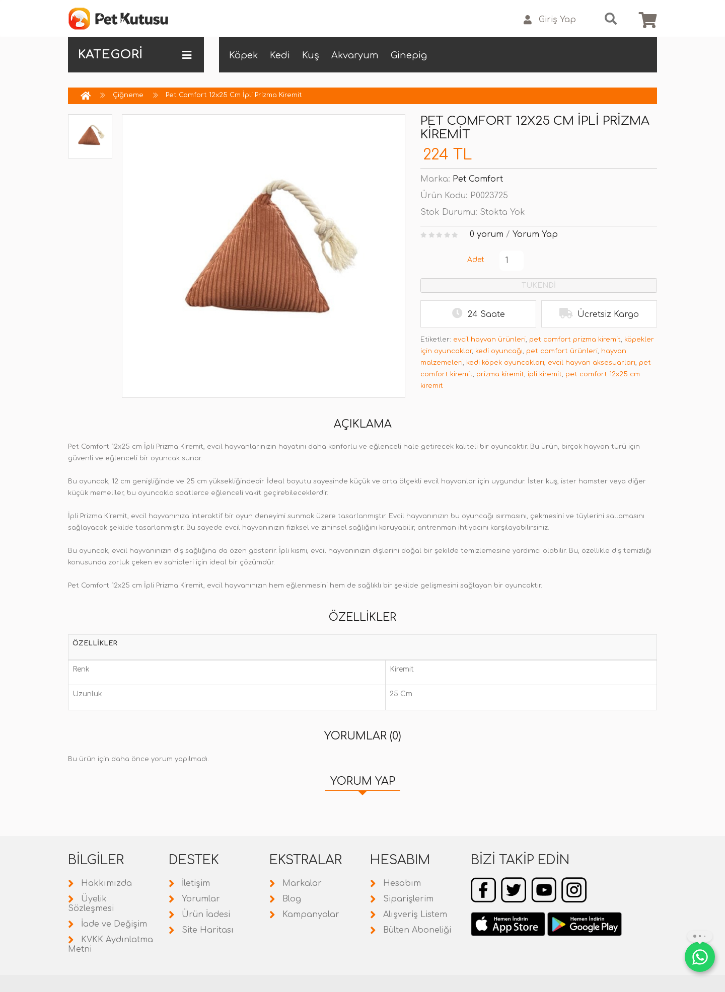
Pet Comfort (478, 179)
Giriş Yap (550, 20)
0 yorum (486, 234)
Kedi (280, 55)
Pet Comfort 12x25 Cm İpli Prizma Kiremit (234, 95)
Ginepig (409, 55)
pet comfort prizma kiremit (575, 339)
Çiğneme (128, 95)
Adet (475, 260)
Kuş (310, 55)
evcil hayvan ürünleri (489, 339)
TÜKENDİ (539, 285)
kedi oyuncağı (499, 351)
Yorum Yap (535, 234)
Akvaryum (355, 55)
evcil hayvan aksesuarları (591, 362)
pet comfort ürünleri (562, 351)
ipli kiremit (545, 374)
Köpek (243, 55)
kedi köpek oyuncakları (505, 362)
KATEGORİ (134, 55)
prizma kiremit (500, 374)
